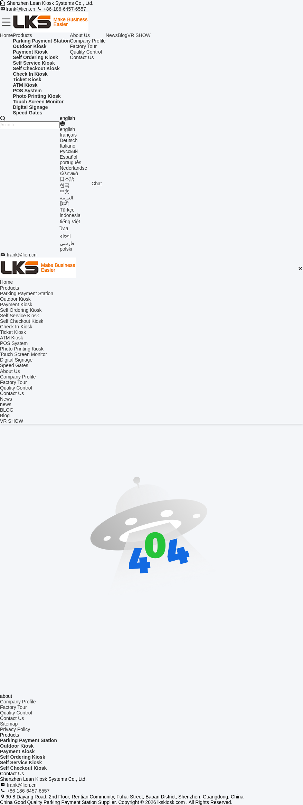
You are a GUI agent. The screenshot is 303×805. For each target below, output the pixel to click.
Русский (69, 151)
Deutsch (68, 140)
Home (6, 35)
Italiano (67, 146)
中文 (64, 191)
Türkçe (67, 210)
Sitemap (9, 724)
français (68, 135)
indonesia (70, 215)
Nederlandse (73, 168)
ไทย (64, 228)
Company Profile (88, 41)
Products (22, 35)
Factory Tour (83, 46)
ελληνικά (69, 173)
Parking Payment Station (28, 740)
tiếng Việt (70, 221)
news (5, 404)
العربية (66, 197)
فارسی (67, 243)
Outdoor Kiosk (17, 746)
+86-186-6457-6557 (61, 9)
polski (66, 249)
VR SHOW (139, 35)
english (67, 129)
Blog (122, 35)
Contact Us (82, 57)
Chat (97, 183)
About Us (80, 35)
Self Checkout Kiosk (23, 768)
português (70, 162)
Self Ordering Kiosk (22, 757)
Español (68, 157)
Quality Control (86, 52)
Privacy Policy (15, 729)
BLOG (6, 410)
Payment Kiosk (17, 751)
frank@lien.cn (18, 9)
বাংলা (65, 236)
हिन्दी (64, 204)
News (112, 35)
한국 (64, 185)
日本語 (67, 179)
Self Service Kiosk (21, 762)
